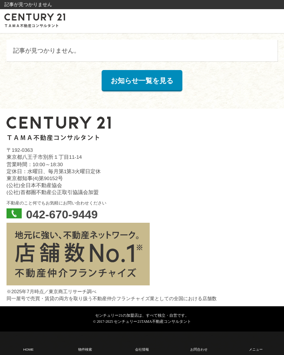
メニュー (256, 350)
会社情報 (142, 350)
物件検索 (85, 350)
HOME (28, 350)
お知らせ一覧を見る (142, 80)
